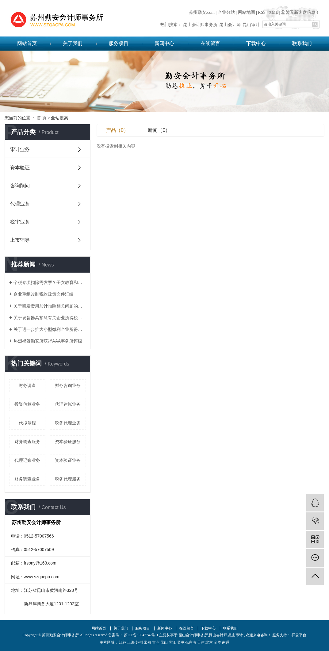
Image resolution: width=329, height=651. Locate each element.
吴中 (180, 642)
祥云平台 (298, 635)
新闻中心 (164, 43)
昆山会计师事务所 (200, 24)
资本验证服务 (68, 441)
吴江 (172, 642)
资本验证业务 (68, 460)
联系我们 (302, 43)
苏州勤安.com (202, 12)
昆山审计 (251, 24)
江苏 (122, 642)
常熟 (147, 642)
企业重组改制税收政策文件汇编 (43, 294)
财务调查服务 (27, 441)
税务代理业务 (68, 422)
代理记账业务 (27, 460)
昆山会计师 (230, 24)
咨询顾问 (20, 185)
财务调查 (27, 385)
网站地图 (246, 12)
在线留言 (210, 43)
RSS (262, 12)
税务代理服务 (68, 479)
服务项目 (118, 43)
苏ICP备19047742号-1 (141, 635)
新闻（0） (159, 130)
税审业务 (20, 221)
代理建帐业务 (68, 404)
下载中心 (256, 43)
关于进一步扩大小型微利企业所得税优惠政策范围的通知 (49, 329)
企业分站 (226, 12)
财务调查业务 (27, 479)
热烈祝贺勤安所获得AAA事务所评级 (47, 341)
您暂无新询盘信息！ (300, 12)
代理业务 (20, 203)
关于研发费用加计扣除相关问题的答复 (49, 306)
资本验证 (20, 167)
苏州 (139, 642)
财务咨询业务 (68, 385)
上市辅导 (20, 240)
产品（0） (117, 130)
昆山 (164, 642)
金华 (217, 642)
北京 (209, 642)
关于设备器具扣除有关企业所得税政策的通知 (49, 317)
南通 (225, 642)
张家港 (190, 642)
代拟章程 (27, 422)
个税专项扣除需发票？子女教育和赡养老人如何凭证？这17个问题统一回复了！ (49, 282)
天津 (201, 642)
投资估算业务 (27, 404)
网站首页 (27, 43)
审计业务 (20, 149)
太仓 (155, 642)
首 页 (42, 118)
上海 (131, 642)
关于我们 (72, 43)
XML (273, 12)
